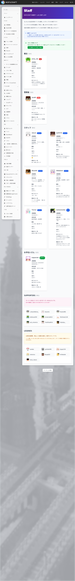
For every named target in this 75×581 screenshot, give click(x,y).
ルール (66, 2)
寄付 (57, 2)
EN (71, 2)
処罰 (53, 2)
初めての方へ (35, 2)
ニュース (42, 2)
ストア (61, 2)
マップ (48, 2)
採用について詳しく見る (35, 47)
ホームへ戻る (48, 370)
